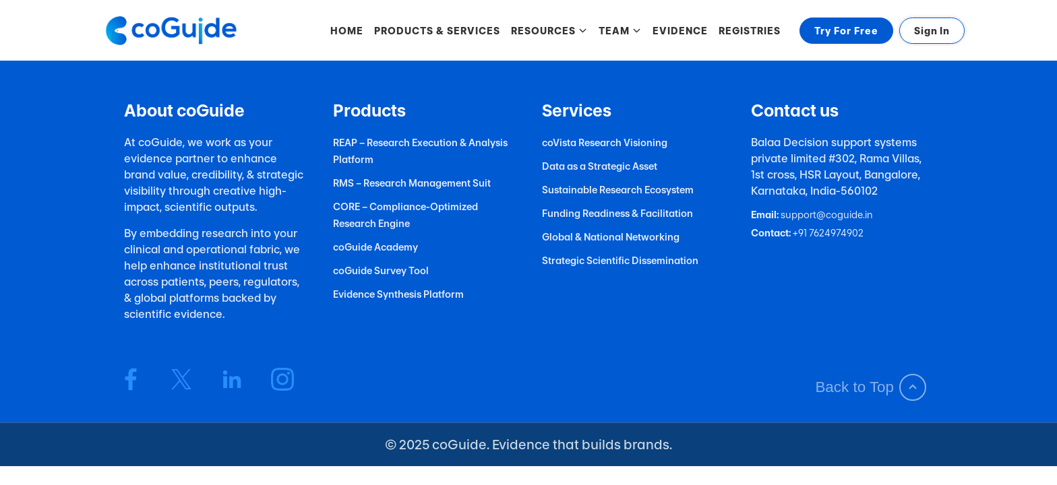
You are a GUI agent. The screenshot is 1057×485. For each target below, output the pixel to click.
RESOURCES (549, 30)
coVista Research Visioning (604, 142)
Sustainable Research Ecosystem (618, 189)
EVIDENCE (680, 30)
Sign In (932, 30)
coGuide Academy (375, 247)
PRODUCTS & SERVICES (437, 30)
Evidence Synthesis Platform (398, 294)
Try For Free (846, 30)
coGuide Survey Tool (381, 270)
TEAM (620, 30)
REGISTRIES (750, 30)
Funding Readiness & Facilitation (617, 213)
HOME (346, 30)
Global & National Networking (611, 237)
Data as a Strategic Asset (599, 166)
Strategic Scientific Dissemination (620, 260)
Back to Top (870, 387)
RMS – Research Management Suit (412, 183)
